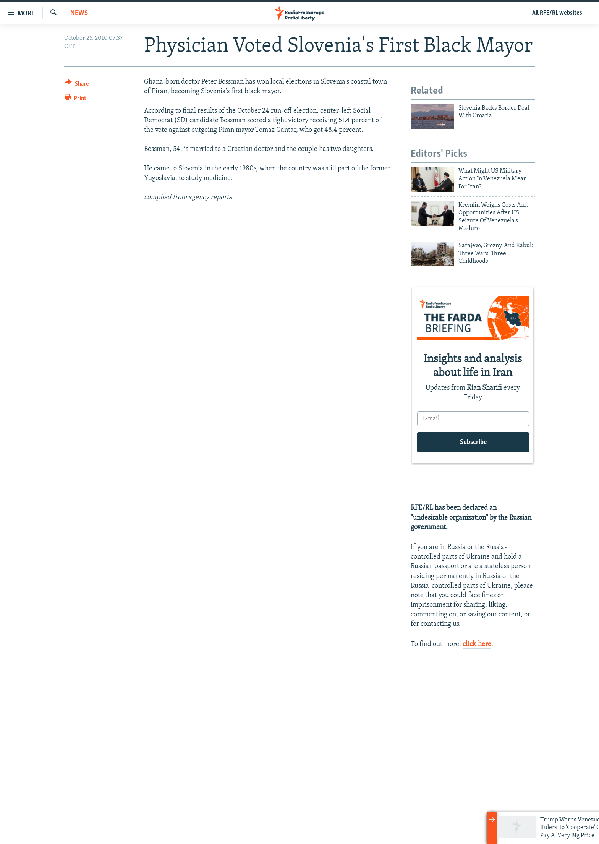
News (79, 13)
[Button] (77, 85)
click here (477, 644)
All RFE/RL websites (557, 13)
